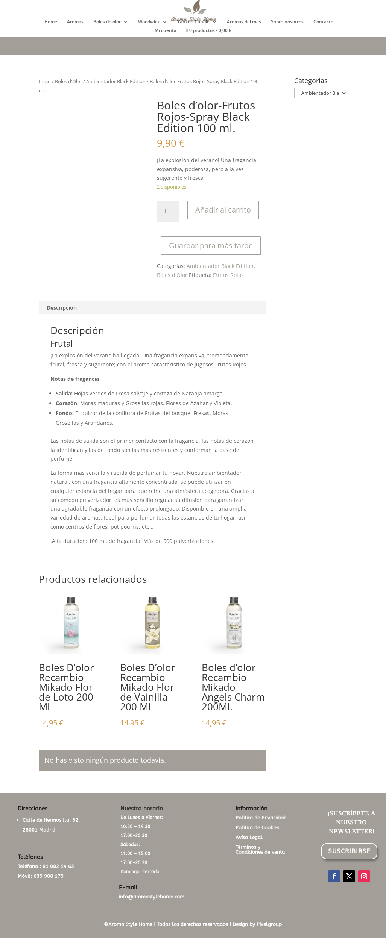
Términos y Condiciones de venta (260, 849)
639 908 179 (48, 876)
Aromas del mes (244, 22)
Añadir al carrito (223, 210)
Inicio (45, 81)
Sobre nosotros (287, 22)
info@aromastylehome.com (151, 897)
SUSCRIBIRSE (349, 851)
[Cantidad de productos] (168, 211)
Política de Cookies (257, 827)
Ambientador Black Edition (116, 81)
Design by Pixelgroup (257, 924)
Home (50, 22)
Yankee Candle (193, 22)
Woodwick (149, 22)
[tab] (61, 307)
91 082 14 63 (58, 866)
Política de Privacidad (261, 818)
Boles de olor (107, 22)
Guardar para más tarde (211, 245)
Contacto (323, 22)
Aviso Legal (249, 837)
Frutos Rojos (228, 274)
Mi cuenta (165, 30)
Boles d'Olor (68, 81)
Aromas (75, 22)
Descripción (62, 307)
